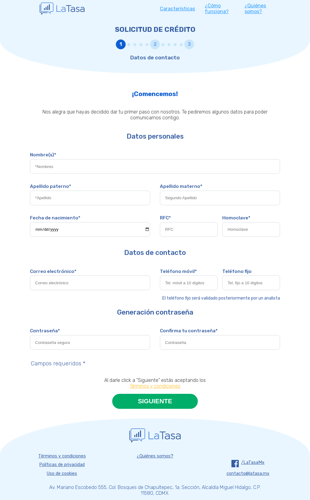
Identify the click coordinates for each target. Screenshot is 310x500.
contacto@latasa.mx (248, 473)
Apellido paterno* (50, 186)
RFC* (165, 218)
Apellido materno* (181, 186)
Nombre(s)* (43, 155)
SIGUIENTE (155, 401)
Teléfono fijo (237, 271)
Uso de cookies (62, 473)
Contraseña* (45, 331)
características (177, 9)
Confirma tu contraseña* (189, 331)
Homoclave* (236, 218)
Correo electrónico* (53, 271)
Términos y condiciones (155, 386)
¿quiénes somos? (255, 8)
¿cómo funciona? (217, 8)
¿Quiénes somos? (155, 456)
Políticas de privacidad (62, 464)
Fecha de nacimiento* (55, 218)
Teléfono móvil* (178, 271)
